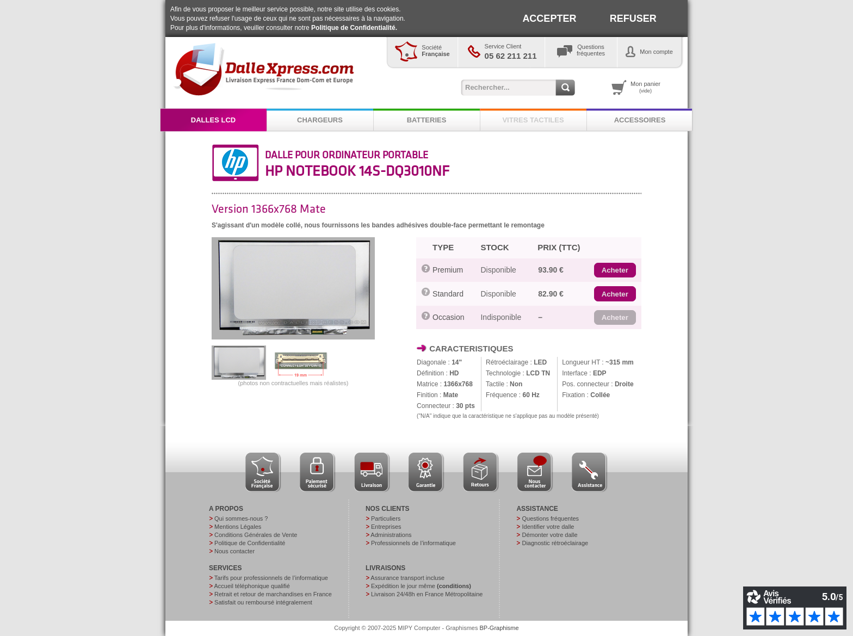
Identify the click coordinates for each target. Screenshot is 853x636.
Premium (447, 269)
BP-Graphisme (499, 628)
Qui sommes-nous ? (241, 518)
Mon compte (656, 51)
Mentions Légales (237, 526)
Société (435, 50)
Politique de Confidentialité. (354, 28)
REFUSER (633, 18)
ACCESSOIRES (640, 120)
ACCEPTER (549, 18)
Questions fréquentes (550, 518)
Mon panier (645, 87)
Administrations (390, 535)
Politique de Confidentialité (249, 543)
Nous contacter (234, 551)
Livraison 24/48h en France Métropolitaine (427, 594)
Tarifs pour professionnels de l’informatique (271, 578)
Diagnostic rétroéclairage (555, 543)
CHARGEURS (320, 120)
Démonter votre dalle (549, 535)
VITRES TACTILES (533, 120)
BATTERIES (427, 120)
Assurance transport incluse (407, 578)
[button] (615, 270)
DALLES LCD (213, 120)
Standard (447, 293)
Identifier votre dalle (548, 526)
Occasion (448, 317)
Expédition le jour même (421, 586)
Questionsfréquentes (591, 50)
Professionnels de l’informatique (413, 543)
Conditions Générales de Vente (255, 535)
